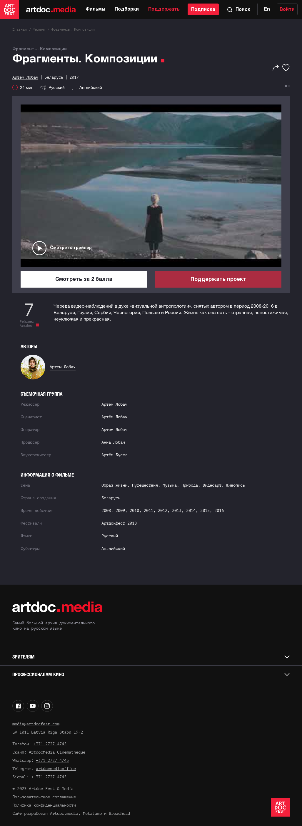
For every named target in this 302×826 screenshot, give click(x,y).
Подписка (203, 10)
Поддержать (164, 9)
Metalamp (92, 813)
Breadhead (119, 813)
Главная (19, 29)
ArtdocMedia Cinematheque (57, 752)
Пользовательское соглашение (44, 797)
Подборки (127, 9)
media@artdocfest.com (35, 724)
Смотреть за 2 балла (83, 279)
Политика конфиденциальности (44, 805)
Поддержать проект (218, 279)
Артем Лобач (63, 367)
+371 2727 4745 (50, 744)
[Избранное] (286, 67)
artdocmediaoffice (56, 769)
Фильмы (95, 9)
